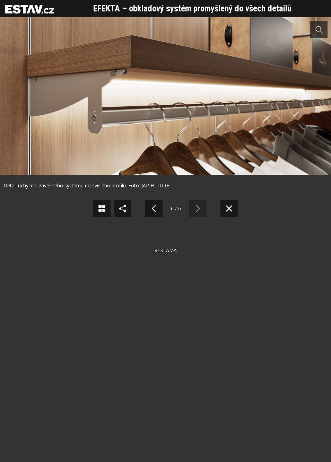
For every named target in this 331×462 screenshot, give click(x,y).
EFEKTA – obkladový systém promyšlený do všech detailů (192, 8)
